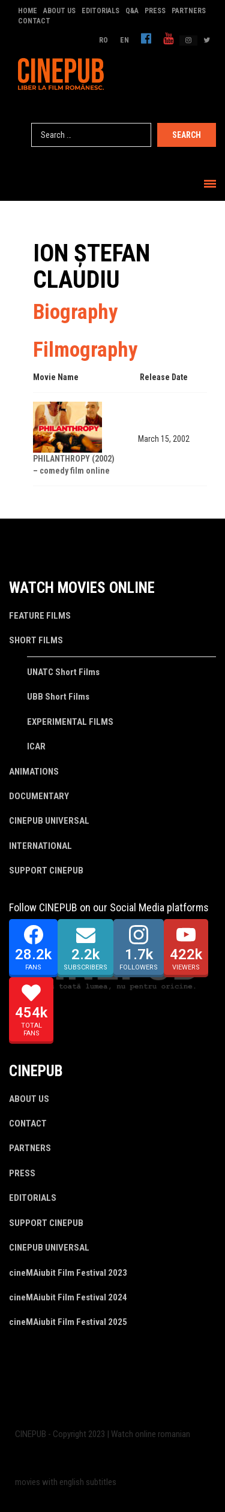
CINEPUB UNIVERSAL (49, 820)
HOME (27, 11)
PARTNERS (189, 11)
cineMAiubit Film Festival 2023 (68, 1272)
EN (124, 40)
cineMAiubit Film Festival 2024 (68, 1297)
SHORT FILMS (36, 640)
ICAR (36, 746)
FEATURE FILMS (40, 615)
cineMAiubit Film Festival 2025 (68, 1322)
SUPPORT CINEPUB (46, 870)
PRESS (155, 11)
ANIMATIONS (34, 771)
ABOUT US (59, 11)
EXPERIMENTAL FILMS (70, 721)
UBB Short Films (58, 696)
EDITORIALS (100, 11)
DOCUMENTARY (39, 796)
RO (103, 40)
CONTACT (34, 21)
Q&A (132, 11)
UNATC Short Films (63, 672)
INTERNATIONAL (40, 846)
